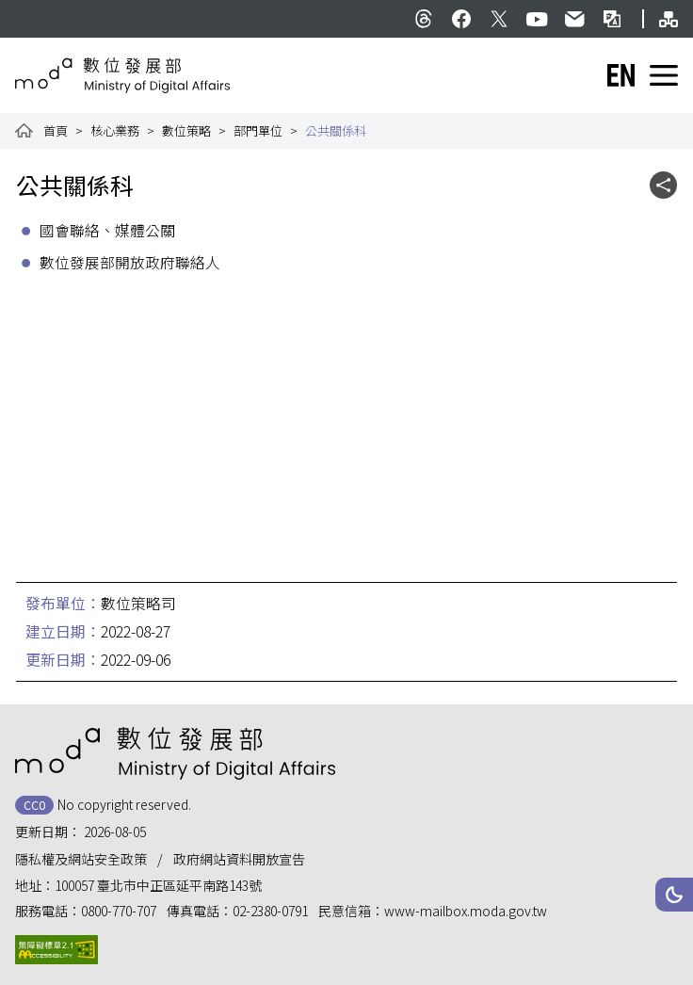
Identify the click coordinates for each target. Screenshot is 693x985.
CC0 (34, 805)
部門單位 (258, 130)
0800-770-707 (118, 910)
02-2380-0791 (270, 910)
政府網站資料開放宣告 (239, 858)
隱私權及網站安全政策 (81, 858)
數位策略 (186, 130)
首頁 (55, 130)
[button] (674, 895)
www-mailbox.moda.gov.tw (465, 910)
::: (26, 9)
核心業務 (114, 130)
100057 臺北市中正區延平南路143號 (158, 885)
